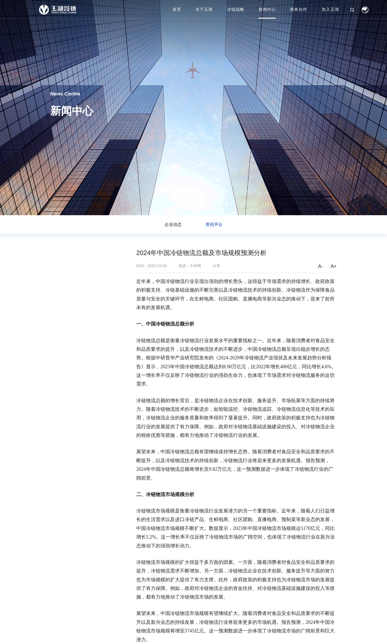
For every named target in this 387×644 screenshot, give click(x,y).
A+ (334, 266)
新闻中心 (267, 9)
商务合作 (298, 9)
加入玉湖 (330, 9)
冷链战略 (235, 9)
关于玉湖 (204, 9)
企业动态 (173, 224)
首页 (177, 9)
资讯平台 (214, 224)
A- (320, 266)
